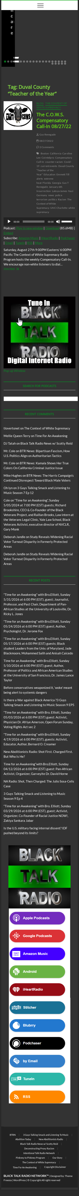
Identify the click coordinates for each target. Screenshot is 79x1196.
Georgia (56, 182)
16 (52, 61)
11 (37, 61)
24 (62, 64)
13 (43, 61)
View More (17, 269)
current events (49, 166)
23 (59, 64)
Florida (47, 182)
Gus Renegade (46, 134)
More (39, 243)
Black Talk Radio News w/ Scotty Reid (30, 31)
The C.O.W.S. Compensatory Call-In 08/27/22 (53, 120)
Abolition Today (23, 1139)
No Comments (48, 55)
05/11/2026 (26, 55)
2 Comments (45, 147)
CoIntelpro (48, 157)
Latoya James (59, 191)
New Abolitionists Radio (51, 1139)
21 (52, 64)
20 (65, 61)
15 (49, 61)
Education (49, 174)
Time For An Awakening (51, 436)
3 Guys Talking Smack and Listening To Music (45, 1134)
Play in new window (29, 228)
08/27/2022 (44, 140)
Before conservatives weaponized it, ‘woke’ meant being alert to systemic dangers (38, 43)
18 (59, 61)
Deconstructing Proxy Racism (39, 1148)
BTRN (67, 31)
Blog (59, 31)
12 (40, 61)
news (51, 195)
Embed (8, 233)
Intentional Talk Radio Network (39, 1153)
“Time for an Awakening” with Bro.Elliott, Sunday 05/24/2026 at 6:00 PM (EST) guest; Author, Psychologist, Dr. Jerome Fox (37, 626)
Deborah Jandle (14, 537)
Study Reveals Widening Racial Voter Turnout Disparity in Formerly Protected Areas (38, 541)
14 (46, 61)
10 (33, 61)
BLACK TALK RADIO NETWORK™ (26, 1176)
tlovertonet (12, 428)
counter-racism (54, 161)
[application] (40, 221)
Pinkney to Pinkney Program (30, 1157)
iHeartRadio (49, 238)
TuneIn (20, 243)
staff (10, 55)
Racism (62, 199)
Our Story (57, 1157)
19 (62, 61)
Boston (45, 153)
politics (52, 199)
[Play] (9, 221)
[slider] (33, 222)
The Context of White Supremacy (51, 105)
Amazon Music (29, 238)
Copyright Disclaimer (55, 1167)
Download (52, 228)
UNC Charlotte (58, 207)
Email (9, 243)
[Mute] (58, 221)
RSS (30, 243)
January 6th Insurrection (49, 189)
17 (56, 61)
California (55, 153)
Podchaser (67, 238)
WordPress (19, 1180)
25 (65, 64)
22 (56, 64)
